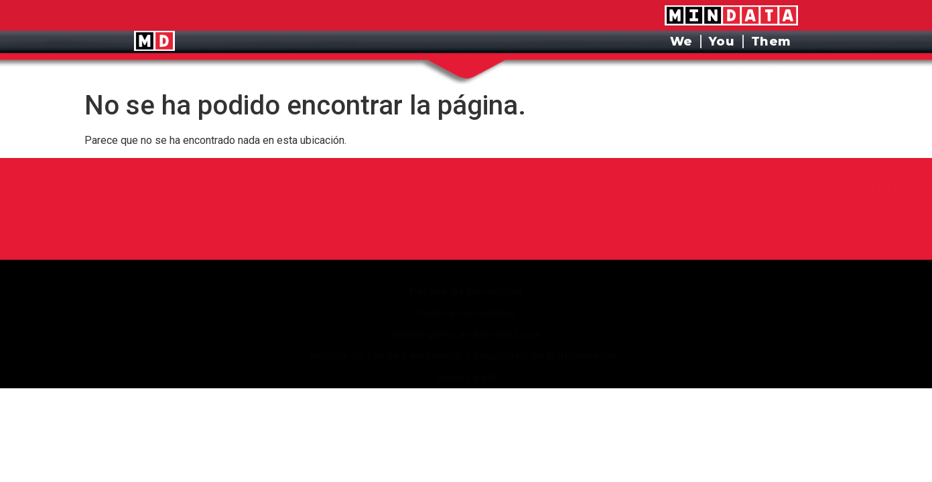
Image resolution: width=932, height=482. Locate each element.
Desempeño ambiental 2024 (466, 316)
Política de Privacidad (466, 273)
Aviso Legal (466, 359)
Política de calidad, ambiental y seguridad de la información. (466, 337)
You (722, 41)
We (681, 41)
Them (771, 41)
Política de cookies (466, 295)
